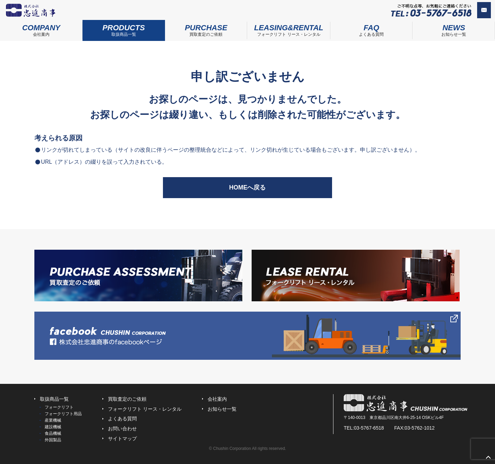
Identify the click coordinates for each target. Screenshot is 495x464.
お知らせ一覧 (222, 409)
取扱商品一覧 (123, 28)
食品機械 (53, 433)
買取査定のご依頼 (206, 28)
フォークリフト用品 (63, 413)
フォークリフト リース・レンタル (288, 28)
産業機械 (53, 420)
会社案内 (41, 28)
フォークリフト (59, 407)
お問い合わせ (472, 10)
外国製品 (53, 440)
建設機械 (53, 426)
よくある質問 (371, 28)
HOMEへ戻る (247, 187)
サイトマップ (122, 438)
